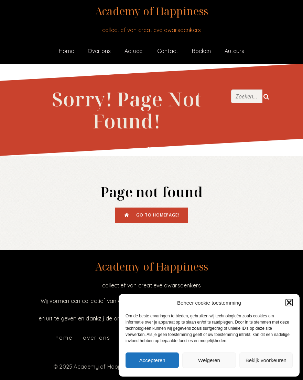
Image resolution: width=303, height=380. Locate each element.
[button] (289, 302)
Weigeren (209, 360)
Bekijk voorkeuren (266, 360)
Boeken (201, 51)
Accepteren (152, 360)
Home (66, 51)
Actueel (134, 51)
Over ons (99, 51)
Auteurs (234, 51)
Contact (167, 51)
